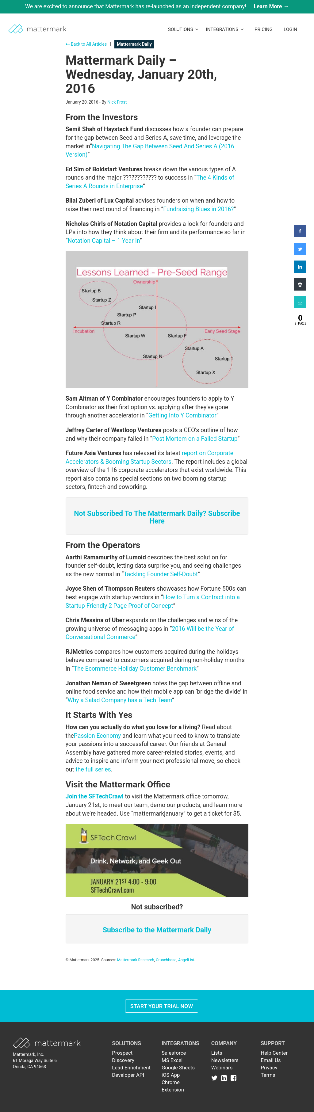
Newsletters (225, 1060)
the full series (93, 769)
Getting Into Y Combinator (182, 415)
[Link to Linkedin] (225, 1078)
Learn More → (271, 6)
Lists (216, 1053)
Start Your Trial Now (161, 1006)
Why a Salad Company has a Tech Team (119, 700)
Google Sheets (178, 1067)
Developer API (128, 1075)
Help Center (274, 1053)
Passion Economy (97, 735)
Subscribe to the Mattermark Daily (157, 930)
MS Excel (172, 1060)
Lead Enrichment (131, 1067)
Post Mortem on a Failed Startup (194, 438)
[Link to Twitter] (215, 1078)
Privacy (269, 1067)
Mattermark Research (135, 960)
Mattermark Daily (134, 44)
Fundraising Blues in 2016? (198, 209)
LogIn (290, 29)
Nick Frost (117, 102)
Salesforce (174, 1053)
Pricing (264, 29)
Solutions (183, 29)
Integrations (225, 29)
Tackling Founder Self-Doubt (161, 574)
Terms (268, 1075)
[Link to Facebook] (233, 1078)
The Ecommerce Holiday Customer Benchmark (135, 668)
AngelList (186, 960)
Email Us (271, 1060)
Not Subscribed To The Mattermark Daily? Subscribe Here (157, 517)
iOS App (171, 1075)
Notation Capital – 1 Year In (103, 240)
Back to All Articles (86, 44)
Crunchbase (166, 960)
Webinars (222, 1067)
